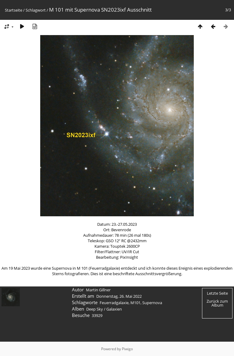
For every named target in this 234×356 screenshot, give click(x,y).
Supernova (152, 302)
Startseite (13, 10)
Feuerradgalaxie (114, 302)
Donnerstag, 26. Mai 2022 (119, 296)
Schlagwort (36, 10)
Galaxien (114, 309)
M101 (135, 302)
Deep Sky (94, 309)
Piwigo (127, 348)
